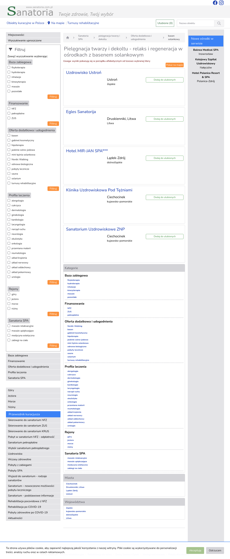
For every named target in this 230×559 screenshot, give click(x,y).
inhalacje (16, 77)
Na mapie (55, 23)
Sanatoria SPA (17, 378)
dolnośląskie (72, 514)
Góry (11, 390)
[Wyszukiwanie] (219, 23)
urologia (16, 277)
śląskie (69, 508)
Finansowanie (16, 361)
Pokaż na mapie (174, 65)
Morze (12, 401)
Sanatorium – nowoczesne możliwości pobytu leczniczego (31, 488)
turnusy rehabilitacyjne (24, 183)
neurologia (17, 234)
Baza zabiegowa (18, 355)
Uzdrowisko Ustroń (83, 72)
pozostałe (17, 91)
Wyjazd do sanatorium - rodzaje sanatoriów (27, 478)
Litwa (68, 518)
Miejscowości (16, 35)
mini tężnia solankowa (23, 154)
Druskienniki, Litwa (75, 487)
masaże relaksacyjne (22, 326)
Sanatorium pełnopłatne (22, 442)
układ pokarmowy (21, 272)
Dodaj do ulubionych (165, 79)
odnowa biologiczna (22, 164)
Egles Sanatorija (81, 111)
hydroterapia (18, 72)
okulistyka (17, 238)
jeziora (15, 299)
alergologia (18, 200)
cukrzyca (16, 205)
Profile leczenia (17, 372)
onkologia (17, 243)
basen (15, 135)
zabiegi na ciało (20, 340)
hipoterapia (18, 145)
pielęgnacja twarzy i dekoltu (109, 37)
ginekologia (18, 215)
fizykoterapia (18, 67)
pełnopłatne (18, 113)
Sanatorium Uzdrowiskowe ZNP (95, 229)
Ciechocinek (71, 483)
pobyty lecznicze (20, 169)
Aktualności (15, 518)
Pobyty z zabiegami (20, 465)
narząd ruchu (18, 229)
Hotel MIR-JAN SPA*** (87, 151)
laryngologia (18, 224)
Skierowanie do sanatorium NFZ (27, 420)
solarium (16, 178)
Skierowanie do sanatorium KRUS (28, 431)
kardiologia (17, 219)
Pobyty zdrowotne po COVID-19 (28, 512)
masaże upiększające (23, 330)
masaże (16, 86)
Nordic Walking (20, 159)
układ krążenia (19, 257)
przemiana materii (21, 248)
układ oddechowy (21, 267)
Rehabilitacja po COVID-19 (24, 507)
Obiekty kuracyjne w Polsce (25, 23)
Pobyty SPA (15, 471)
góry (14, 294)
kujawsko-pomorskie (76, 511)
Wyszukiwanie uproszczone (25, 40)
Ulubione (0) (165, 23)
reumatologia (19, 253)
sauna (15, 173)
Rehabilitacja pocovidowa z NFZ (27, 501)
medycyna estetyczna (23, 335)
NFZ (14, 108)
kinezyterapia (19, 81)
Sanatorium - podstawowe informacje (31, 496)
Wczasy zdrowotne (19, 459)
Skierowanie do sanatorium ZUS (27, 426)
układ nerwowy (20, 262)
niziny (15, 308)
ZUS (14, 118)
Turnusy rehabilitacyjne (83, 23)
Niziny (12, 407)
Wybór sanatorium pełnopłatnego (28, 448)
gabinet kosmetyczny (23, 140)
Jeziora (12, 396)
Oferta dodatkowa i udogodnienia (28, 367)
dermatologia (19, 210)
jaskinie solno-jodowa (23, 150)
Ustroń (69, 494)
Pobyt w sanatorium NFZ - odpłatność (31, 437)
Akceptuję (195, 550)
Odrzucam (215, 550)
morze (15, 303)
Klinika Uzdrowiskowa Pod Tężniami (99, 190)
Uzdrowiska (15, 454)
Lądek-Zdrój (72, 490)
